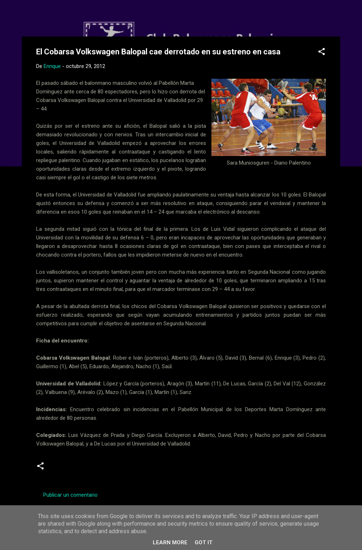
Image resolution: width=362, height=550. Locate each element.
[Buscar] (336, 19)
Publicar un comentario (70, 495)
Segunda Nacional (75, 469)
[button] (321, 52)
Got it (203, 542)
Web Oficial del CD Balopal (90, 17)
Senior (112, 469)
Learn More (170, 542)
